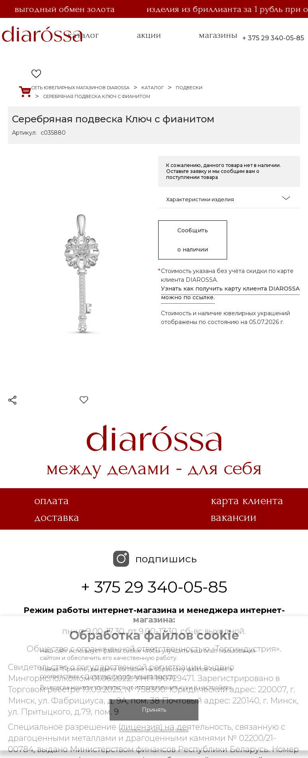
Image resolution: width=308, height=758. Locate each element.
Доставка (56, 517)
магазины (218, 35)
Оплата (51, 500)
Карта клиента (247, 500)
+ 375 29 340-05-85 (273, 38)
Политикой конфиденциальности (130, 676)
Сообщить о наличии (192, 240)
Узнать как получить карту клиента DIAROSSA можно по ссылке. (230, 293)
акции (149, 35)
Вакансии (234, 517)
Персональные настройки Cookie (154, 729)
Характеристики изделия (228, 198)
